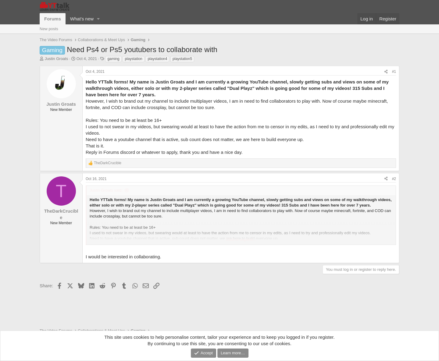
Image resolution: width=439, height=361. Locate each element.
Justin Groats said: (106, 190)
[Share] (386, 71)
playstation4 (157, 59)
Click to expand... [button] (241, 239)
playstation (133, 59)
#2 (394, 179)
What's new (82, 18)
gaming (113, 59)
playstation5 (182, 59)
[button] (98, 18)
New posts (49, 29)
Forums (52, 18)
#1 (394, 71)
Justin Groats (56, 58)
